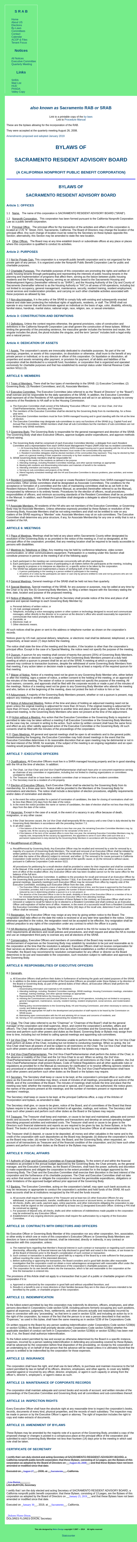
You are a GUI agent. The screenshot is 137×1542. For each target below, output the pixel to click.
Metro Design (58, 1529)
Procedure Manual (75, 119)
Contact (15, 34)
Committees (18, 31)
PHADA (15, 88)
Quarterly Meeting (21, 64)
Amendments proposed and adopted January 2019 (35, 136)
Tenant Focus (19, 42)
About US (16, 22)
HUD (14, 86)
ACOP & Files (19, 39)
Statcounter (68, 1535)
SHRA (15, 80)
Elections (16, 25)
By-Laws (16, 28)
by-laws (88, 116)
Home (14, 19)
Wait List (16, 83)
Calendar (16, 36)
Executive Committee (23, 61)
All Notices (17, 58)
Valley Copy (18, 91)
